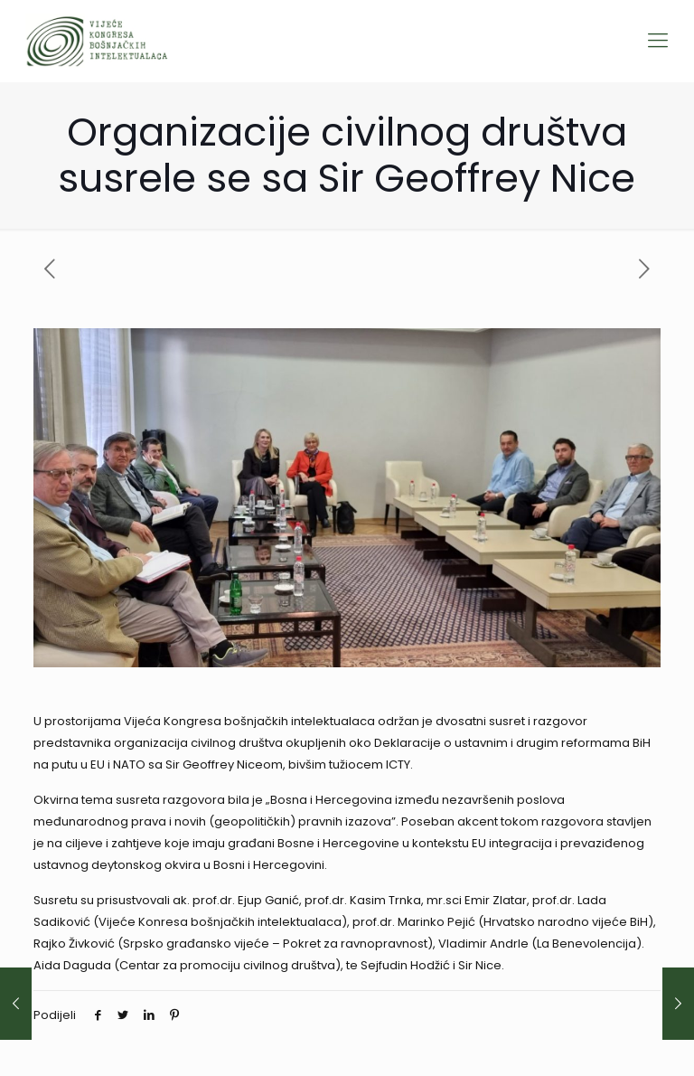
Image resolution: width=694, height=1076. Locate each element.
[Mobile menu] (657, 40)
